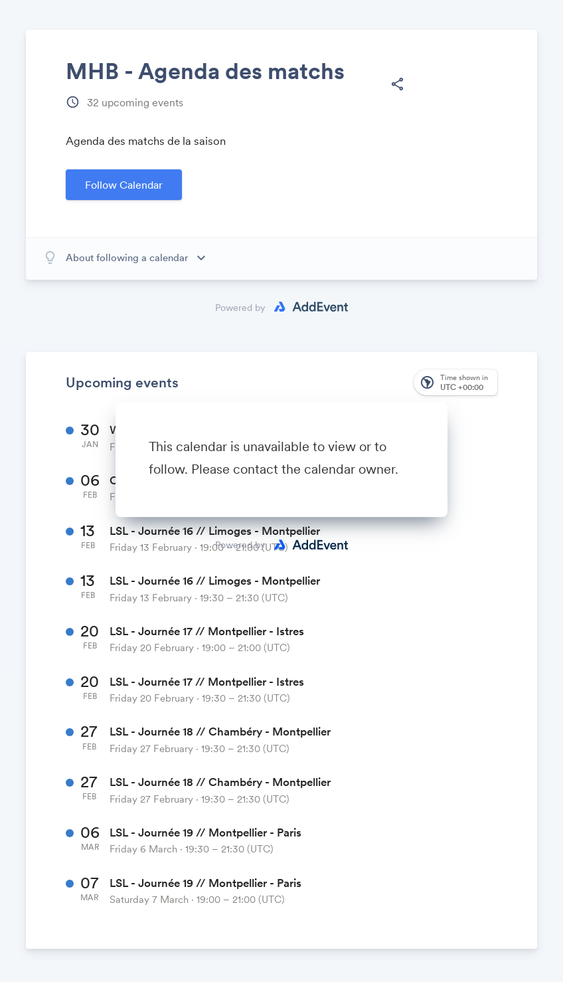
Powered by (240, 545)
